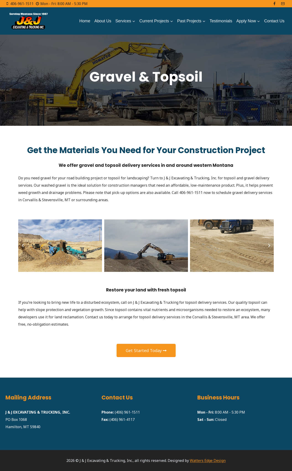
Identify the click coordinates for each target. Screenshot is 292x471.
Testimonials (221, 21)
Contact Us (274, 21)
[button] (23, 245)
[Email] (283, 3)
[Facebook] (274, 3)
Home (84, 21)
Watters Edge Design (208, 460)
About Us (102, 21)
